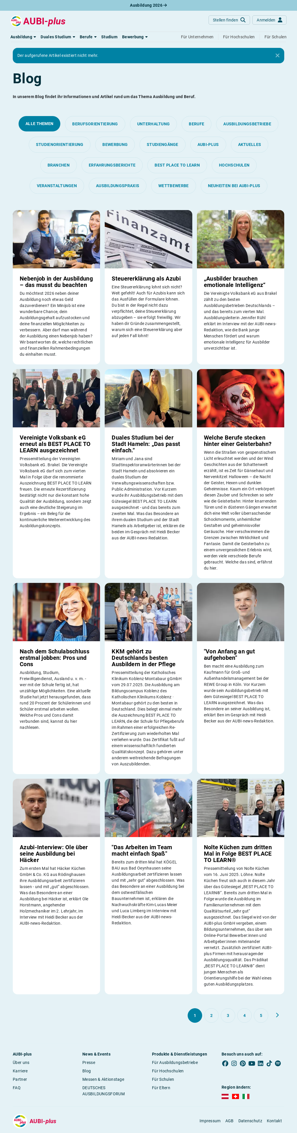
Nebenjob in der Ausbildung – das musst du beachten (56, 281)
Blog (86, 1071)
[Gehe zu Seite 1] (195, 1015)
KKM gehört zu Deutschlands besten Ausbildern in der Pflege (143, 658)
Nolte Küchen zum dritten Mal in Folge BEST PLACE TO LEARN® (238, 853)
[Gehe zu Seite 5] (261, 1015)
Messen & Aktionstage (103, 1079)
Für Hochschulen (168, 1071)
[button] (23, 37)
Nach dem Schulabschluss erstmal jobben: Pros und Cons (54, 658)
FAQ (17, 1087)
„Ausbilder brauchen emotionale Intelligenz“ (235, 281)
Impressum (210, 1120)
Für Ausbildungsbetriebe (175, 1062)
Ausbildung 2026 (148, 5)
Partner (20, 1079)
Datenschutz (250, 1120)
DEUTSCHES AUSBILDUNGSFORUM (103, 1090)
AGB (229, 1120)
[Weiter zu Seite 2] (277, 1015)
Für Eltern (161, 1087)
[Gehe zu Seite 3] (228, 1015)
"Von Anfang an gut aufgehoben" (229, 654)
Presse (88, 1062)
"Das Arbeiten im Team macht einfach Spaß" (142, 850)
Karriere (20, 1071)
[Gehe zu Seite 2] (211, 1015)
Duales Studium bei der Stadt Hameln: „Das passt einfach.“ (146, 444)
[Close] (277, 56)
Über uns (21, 1062)
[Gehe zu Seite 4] (244, 1015)
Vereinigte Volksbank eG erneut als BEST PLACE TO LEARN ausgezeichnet (55, 444)
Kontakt (274, 1120)
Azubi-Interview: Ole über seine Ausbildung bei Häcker (54, 853)
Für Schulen (163, 1079)
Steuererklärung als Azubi (146, 278)
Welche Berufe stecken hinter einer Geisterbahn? (238, 440)
